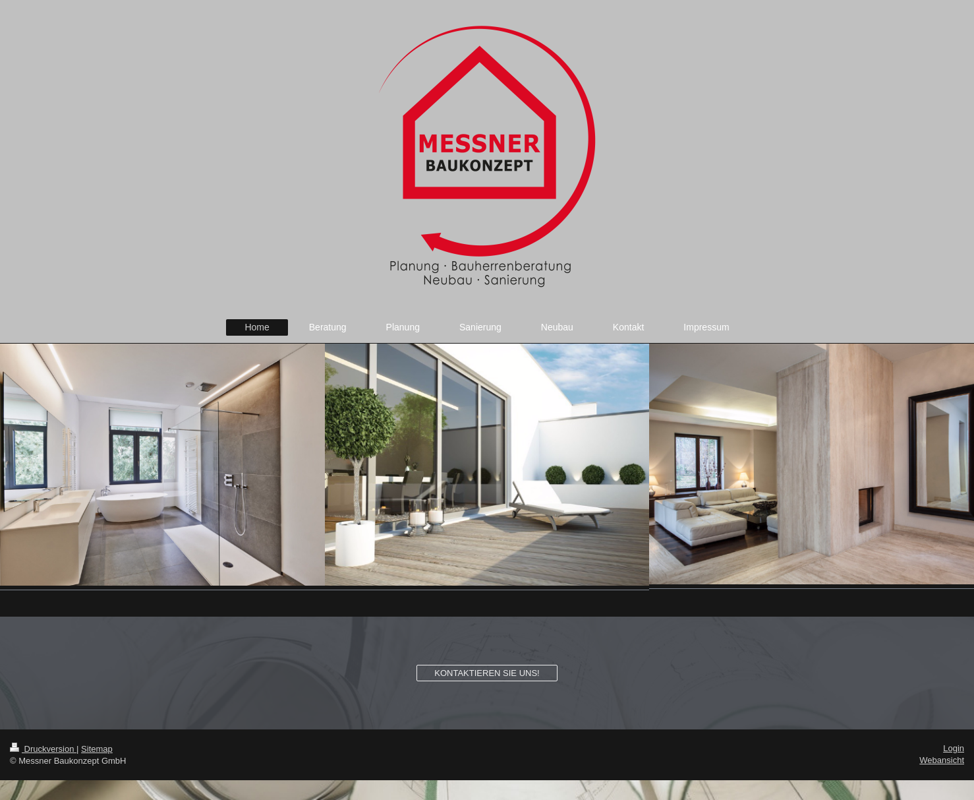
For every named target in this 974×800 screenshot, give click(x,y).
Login (953, 748)
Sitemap (97, 749)
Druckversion (43, 749)
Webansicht (941, 760)
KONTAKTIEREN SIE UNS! (486, 673)
